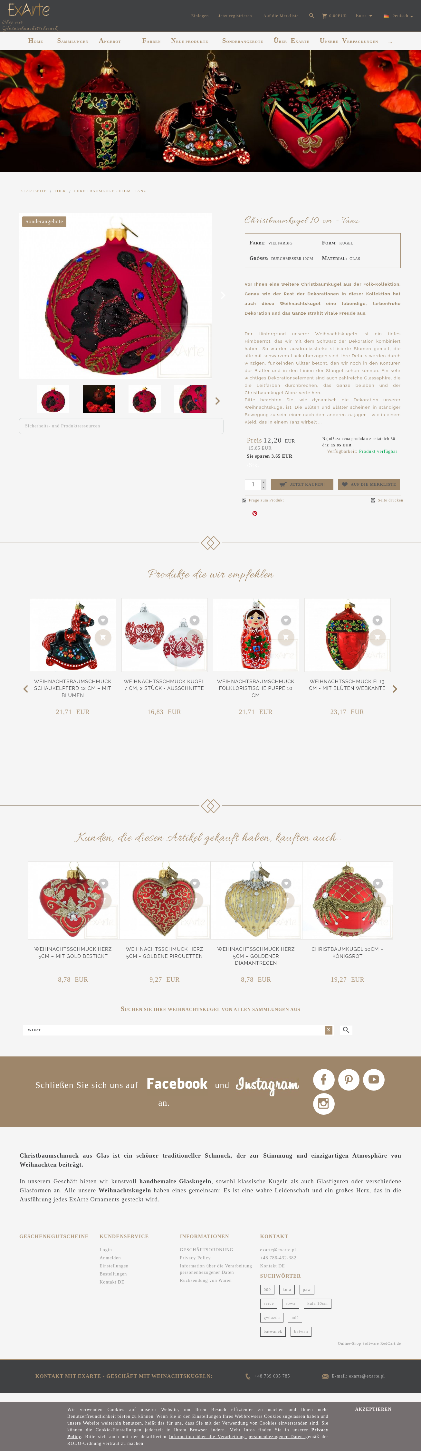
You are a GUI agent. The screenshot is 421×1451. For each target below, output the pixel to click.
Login (106, 1258)
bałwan (301, 1340)
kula (287, 1297)
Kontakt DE (112, 1290)
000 (267, 1297)
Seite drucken (387, 500)
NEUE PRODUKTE (189, 40)
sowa (291, 1312)
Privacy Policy (195, 1266)
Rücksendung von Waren (206, 1288)
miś (295, 1325)
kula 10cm (317, 1312)
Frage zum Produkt (263, 500)
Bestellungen (113, 1282)
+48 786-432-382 (278, 1266)
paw (307, 1297)
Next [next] (219, 401)
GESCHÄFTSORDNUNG (206, 1258)
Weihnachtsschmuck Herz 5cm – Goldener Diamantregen (256, 956)
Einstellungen (114, 1274)
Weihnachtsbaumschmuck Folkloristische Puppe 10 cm (255, 688)
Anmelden (110, 1266)
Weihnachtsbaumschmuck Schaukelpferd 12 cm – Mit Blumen (72, 688)
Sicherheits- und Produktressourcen (62, 426)
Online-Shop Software (358, 1352)
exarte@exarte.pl (278, 1258)
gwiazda (272, 1325)
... (390, 41)
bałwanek (273, 1340)
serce (269, 1312)
